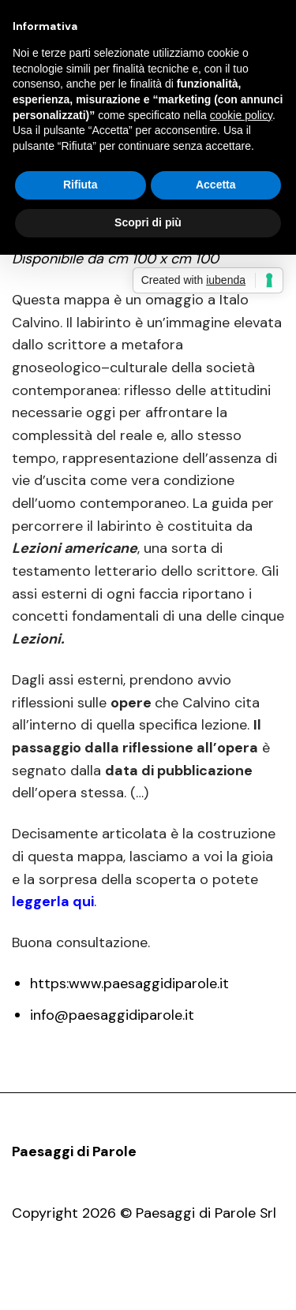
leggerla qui (53, 901)
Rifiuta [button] (80, 184)
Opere (182, 1282)
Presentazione (108, 1282)
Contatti (238, 1282)
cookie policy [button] (241, 115)
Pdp (41, 1282)
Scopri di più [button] (148, 222)
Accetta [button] (216, 184)
